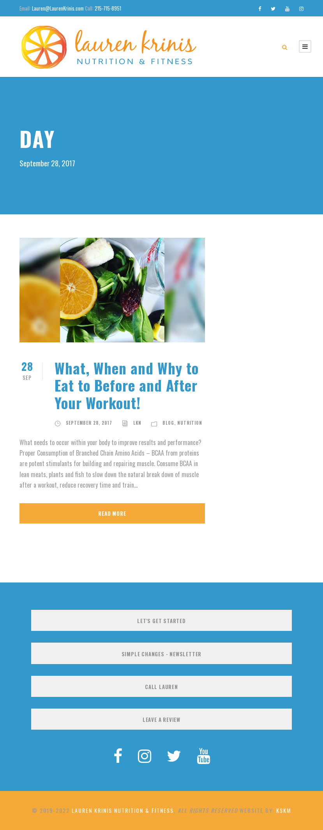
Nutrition (189, 423)
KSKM (283, 810)
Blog (168, 423)
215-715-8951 (108, 8)
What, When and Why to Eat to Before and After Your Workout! (127, 385)
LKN (137, 423)
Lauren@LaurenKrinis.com (58, 8)
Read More (112, 513)
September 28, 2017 (89, 423)
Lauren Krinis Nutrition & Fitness (123, 810)
